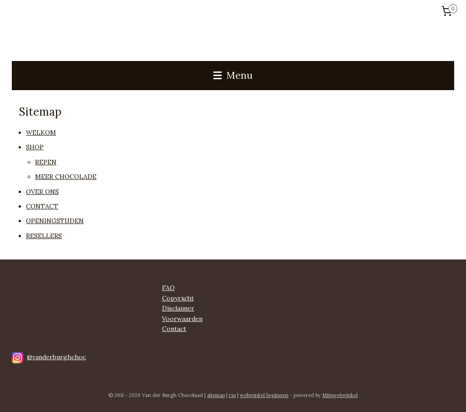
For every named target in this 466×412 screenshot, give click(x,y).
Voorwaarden (182, 319)
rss (232, 395)
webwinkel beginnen (264, 395)
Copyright (178, 298)
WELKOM (41, 132)
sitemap (216, 395)
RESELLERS (44, 236)
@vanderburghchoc (56, 357)
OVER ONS (42, 192)
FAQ (168, 288)
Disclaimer (178, 308)
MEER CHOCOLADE (65, 177)
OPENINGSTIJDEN (55, 221)
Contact (174, 329)
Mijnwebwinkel (340, 395)
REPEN (45, 162)
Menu (233, 75)
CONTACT (42, 206)
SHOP (35, 147)
